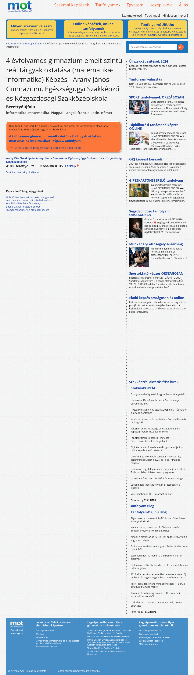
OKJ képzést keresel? (145, 159)
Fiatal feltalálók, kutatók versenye (23, 203)
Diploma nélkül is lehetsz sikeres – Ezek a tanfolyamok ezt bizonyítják (159, 566)
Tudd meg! (152, 15)
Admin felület (17, 630)
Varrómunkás (42, 637)
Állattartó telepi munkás (46, 647)
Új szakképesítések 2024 (148, 61)
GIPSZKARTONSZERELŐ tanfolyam (156, 180)
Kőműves (40, 634)
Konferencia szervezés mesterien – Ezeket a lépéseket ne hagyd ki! (159, 421)
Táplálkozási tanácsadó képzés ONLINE (153, 127)
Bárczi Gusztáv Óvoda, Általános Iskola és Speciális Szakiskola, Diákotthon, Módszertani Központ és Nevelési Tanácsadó (108, 642)
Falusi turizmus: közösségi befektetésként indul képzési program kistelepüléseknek (156, 430)
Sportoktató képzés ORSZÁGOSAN (156, 273)
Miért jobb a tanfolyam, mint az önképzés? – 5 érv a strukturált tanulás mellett (158, 585)
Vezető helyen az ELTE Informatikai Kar (151, 494)
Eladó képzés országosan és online (156, 298)
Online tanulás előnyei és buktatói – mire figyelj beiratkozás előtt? (156, 402)
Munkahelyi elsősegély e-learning (156, 244)
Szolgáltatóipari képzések (151, 641)
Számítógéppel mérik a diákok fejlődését (27, 210)
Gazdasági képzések (148, 634)
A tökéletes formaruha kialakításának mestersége (157, 478)
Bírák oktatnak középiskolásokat (23, 206)
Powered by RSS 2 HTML (143, 500)
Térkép (72, 166)
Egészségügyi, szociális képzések (155, 637)
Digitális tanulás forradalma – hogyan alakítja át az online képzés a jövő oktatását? (157, 449)
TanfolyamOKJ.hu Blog (149, 512)
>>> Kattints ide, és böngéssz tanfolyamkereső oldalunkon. (63, 142)
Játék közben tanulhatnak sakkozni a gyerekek (30, 197)
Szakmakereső (132, 15)
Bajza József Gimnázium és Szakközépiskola (108, 636)
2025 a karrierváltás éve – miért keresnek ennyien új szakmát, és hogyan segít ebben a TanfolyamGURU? (158, 576)
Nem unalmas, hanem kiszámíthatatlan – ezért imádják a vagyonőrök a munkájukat (155, 529)
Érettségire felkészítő (45, 630)
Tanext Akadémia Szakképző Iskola (103, 648)
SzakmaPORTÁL (143, 388)
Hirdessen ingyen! (175, 15)
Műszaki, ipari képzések (150, 630)
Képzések (11, 43)
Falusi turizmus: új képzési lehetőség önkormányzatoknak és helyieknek (150, 439)
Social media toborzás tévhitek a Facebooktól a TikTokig (155, 486)
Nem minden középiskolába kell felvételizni (29, 200)
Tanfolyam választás (145, 79)
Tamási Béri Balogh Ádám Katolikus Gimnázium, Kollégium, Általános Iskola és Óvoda (109, 631)
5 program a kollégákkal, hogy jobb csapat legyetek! (158, 394)
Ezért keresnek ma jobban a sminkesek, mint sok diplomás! (156, 557)
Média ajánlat (17, 633)
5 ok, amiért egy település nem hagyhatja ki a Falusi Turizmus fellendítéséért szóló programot (158, 470)
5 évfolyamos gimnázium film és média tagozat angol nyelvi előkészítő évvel (57, 642)
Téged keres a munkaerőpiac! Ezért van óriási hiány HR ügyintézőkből (158, 520)
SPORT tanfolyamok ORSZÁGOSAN (156, 97)
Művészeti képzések (148, 644)
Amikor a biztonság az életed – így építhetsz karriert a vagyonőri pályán (159, 538)
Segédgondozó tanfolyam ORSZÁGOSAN (149, 213)
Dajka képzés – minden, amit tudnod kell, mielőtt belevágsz (156, 604)
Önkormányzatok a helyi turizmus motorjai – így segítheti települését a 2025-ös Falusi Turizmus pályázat (156, 460)
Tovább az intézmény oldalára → (22, 172)
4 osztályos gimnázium (30, 43)
